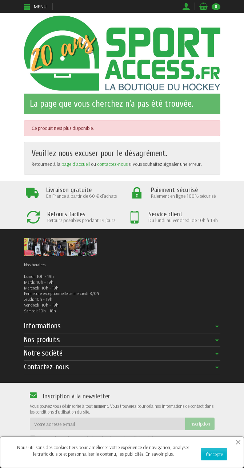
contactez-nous (112, 164)
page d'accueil (75, 164)
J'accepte (214, 454)
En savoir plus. (159, 454)
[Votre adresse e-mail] (107, 424)
